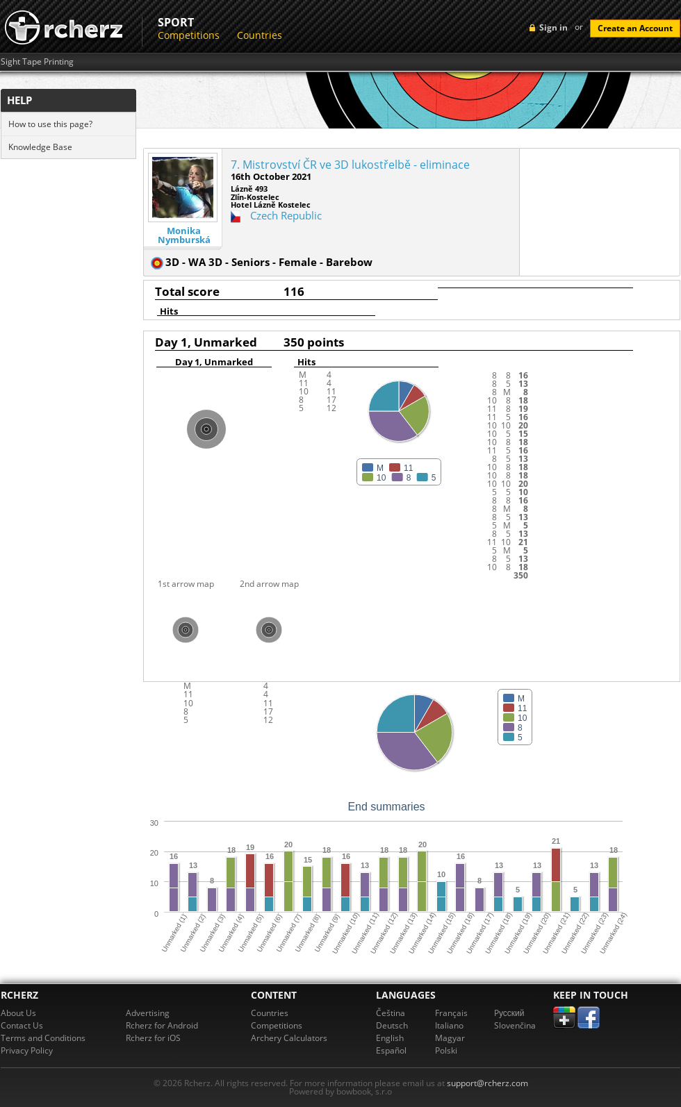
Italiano (449, 1025)
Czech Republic (286, 215)
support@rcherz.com (487, 1083)
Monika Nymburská (184, 235)
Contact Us (22, 1025)
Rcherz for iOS (153, 1038)
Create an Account (635, 28)
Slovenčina (515, 1025)
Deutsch (392, 1025)
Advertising (148, 1013)
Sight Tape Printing (37, 62)
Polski (446, 1050)
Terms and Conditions (43, 1038)
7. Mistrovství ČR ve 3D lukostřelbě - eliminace (350, 164)
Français (451, 1013)
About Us (18, 1013)
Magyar (450, 1038)
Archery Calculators (289, 1038)
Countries (259, 35)
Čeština (390, 1013)
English (390, 1038)
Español (391, 1050)
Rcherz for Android (162, 1025)
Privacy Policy (27, 1050)
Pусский (509, 1013)
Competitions (189, 35)
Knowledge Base (40, 147)
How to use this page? (50, 124)
